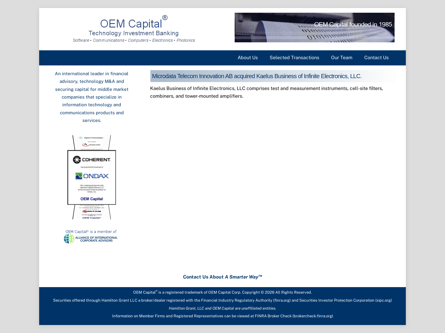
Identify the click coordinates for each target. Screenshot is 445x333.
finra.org (282, 300)
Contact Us (376, 57)
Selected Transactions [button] (294, 57)
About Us (248, 57)
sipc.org (383, 300)
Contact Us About (222, 277)
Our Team (341, 57)
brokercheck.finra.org (313, 316)
